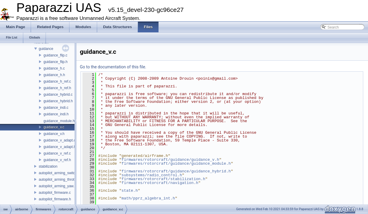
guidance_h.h (54, 75)
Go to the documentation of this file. (113, 66)
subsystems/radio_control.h (152, 175)
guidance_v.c (54, 127)
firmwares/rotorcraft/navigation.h (160, 182)
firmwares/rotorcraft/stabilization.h (163, 179)
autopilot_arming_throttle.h (60, 179)
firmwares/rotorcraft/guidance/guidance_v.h (170, 159)
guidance (46, 49)
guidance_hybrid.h (58, 101)
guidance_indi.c (56, 108)
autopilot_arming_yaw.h (57, 186)
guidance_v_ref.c (57, 153)
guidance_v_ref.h (57, 160)
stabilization (48, 166)
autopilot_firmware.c (55, 193)
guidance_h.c (54, 68)
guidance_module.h (59, 121)
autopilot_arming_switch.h (59, 173)
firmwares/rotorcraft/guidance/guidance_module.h (176, 163)
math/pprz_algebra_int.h (148, 198)
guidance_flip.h (56, 62)
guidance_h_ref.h (57, 88)
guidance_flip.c (55, 55)
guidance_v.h (54, 134)
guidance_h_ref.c (57, 81)
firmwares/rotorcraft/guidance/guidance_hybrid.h (176, 171)
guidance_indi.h (56, 114)
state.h (130, 190)
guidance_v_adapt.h (60, 147)
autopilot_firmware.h (55, 199)
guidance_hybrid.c (58, 94)
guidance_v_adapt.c (59, 140)
